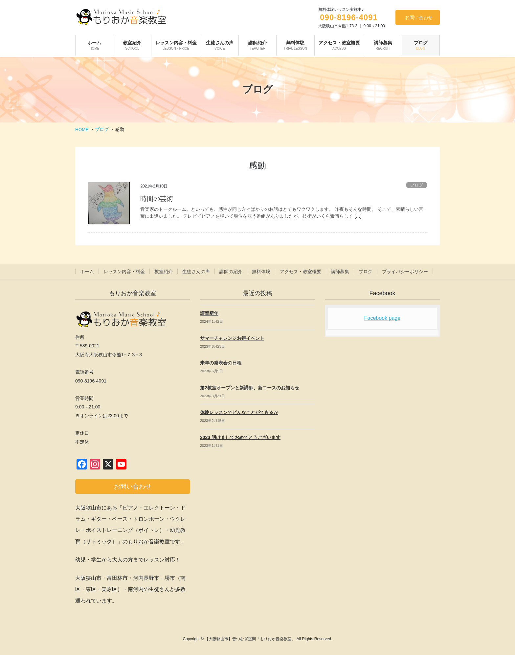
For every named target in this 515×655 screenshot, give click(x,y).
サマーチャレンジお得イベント (232, 338)
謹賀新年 (209, 313)
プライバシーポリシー (405, 271)
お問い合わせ (419, 17)
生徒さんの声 (196, 271)
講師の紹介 (230, 271)
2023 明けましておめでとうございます (240, 437)
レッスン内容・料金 (124, 271)
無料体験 (261, 271)
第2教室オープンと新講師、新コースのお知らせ (249, 387)
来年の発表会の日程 (220, 362)
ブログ (416, 185)
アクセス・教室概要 (300, 271)
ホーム (87, 271)
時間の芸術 (156, 198)
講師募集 (340, 271)
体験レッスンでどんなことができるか (239, 412)
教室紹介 (163, 271)
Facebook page (382, 318)
